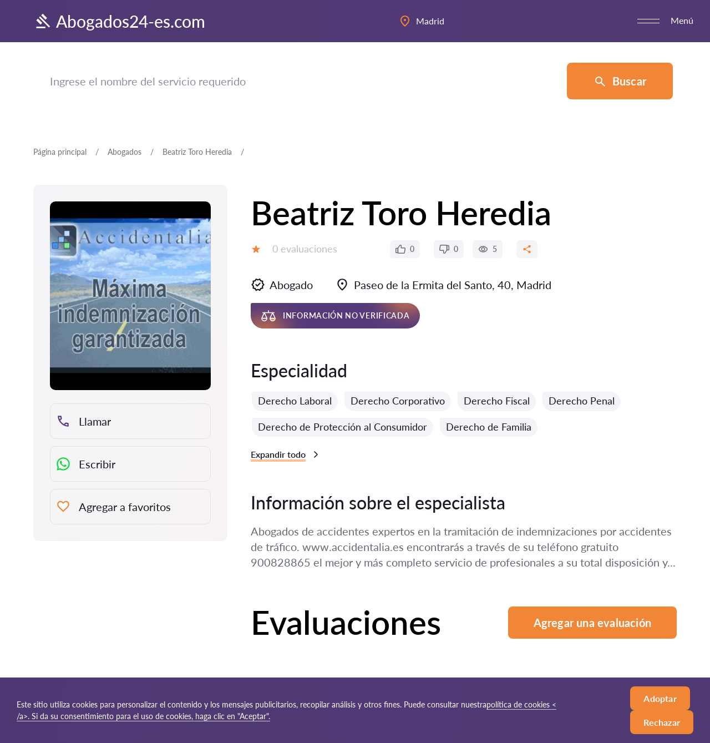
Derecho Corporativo (398, 401)
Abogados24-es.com (119, 21)
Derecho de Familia (488, 427)
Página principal (60, 151)
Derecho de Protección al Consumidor (342, 427)
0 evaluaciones (304, 248)
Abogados (124, 151)
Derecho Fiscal (497, 401)
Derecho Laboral (295, 401)
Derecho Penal (582, 401)
